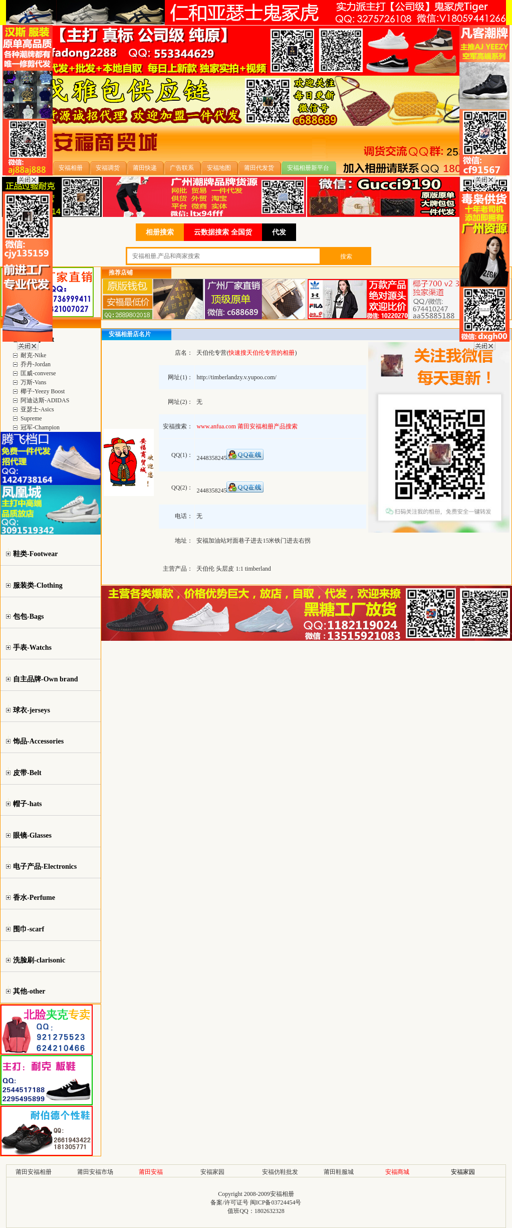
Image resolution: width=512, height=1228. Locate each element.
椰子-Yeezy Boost (43, 391)
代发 (279, 232)
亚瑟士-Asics (37, 409)
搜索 (346, 256)
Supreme (31, 418)
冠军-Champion (40, 427)
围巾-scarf (28, 929)
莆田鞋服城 (339, 1171)
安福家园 (212, 1171)
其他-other (29, 991)
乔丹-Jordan (36, 364)
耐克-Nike (33, 355)
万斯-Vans (33, 382)
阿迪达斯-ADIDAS (45, 400)
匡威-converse (38, 373)
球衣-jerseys (31, 710)
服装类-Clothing (38, 585)
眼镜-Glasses (32, 835)
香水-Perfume (34, 897)
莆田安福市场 (95, 1171)
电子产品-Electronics (45, 866)
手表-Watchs (32, 647)
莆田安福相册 (34, 1171)
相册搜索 (160, 232)
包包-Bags (28, 616)
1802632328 (269, 1210)
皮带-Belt (27, 773)
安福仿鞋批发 (280, 1171)
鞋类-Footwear (35, 554)
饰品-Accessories (38, 741)
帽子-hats (27, 804)
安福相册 (282, 1193)
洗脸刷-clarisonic (39, 960)
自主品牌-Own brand (45, 679)
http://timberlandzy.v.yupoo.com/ (236, 377)
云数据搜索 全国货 (223, 232)
